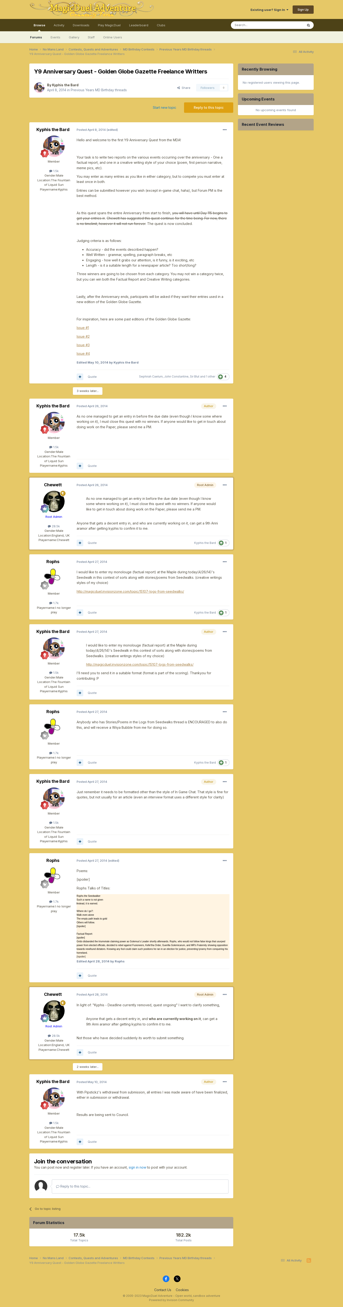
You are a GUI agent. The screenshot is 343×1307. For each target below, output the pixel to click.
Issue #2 (83, 336)
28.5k (54, 526)
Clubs (161, 25)
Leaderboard (138, 25)
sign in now (137, 1167)
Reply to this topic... (73, 1186)
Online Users (112, 37)
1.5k (54, 171)
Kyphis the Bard (65, 85)
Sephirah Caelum (151, 376)
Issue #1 (83, 328)
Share (183, 88)
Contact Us (162, 1290)
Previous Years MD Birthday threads (99, 90)
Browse (39, 27)
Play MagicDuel (109, 25)
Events (55, 37)
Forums (36, 37)
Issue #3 (83, 345)
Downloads (81, 25)
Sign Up (303, 9)
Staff (91, 37)
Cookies (182, 1290)
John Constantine (176, 376)
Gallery (74, 37)
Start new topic (164, 107)
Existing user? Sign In (269, 10)
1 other (210, 376)
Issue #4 (83, 353)
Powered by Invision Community (171, 1300)
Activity (59, 25)
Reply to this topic (209, 107)
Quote (92, 376)
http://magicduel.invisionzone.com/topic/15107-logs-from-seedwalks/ (130, 591)
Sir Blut (194, 376)
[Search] (255, 25)
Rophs (52, 561)
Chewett (53, 484)
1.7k (54, 603)
